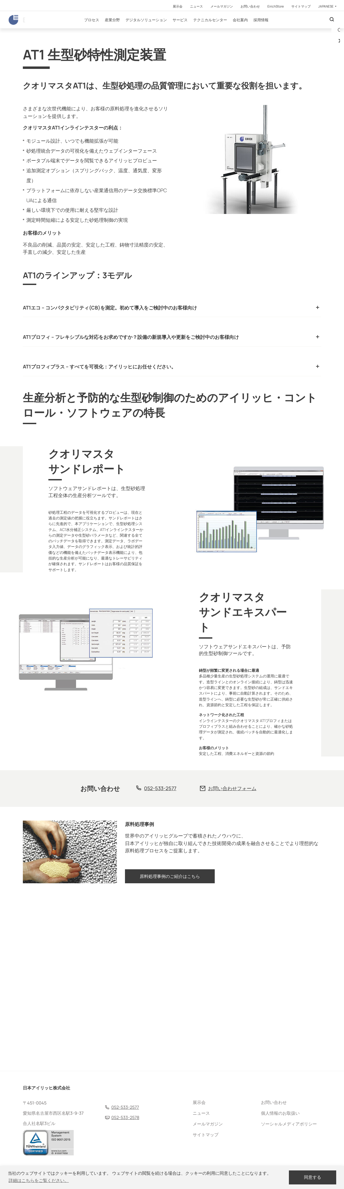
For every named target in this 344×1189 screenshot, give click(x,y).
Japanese (326, 6)
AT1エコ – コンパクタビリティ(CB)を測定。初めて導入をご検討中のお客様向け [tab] (110, 357)
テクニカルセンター (226, 29)
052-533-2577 (160, 957)
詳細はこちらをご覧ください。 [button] (39, 1180)
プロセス (107, 29)
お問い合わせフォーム (232, 957)
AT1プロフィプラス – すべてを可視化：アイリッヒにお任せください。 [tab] (99, 426)
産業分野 (128, 29)
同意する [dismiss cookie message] (312, 1177)
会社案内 (256, 29)
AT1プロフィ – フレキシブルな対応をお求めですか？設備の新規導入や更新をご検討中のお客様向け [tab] (131, 392)
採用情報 (276, 29)
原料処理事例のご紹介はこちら (170, 1050)
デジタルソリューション (162, 29)
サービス (195, 29)
